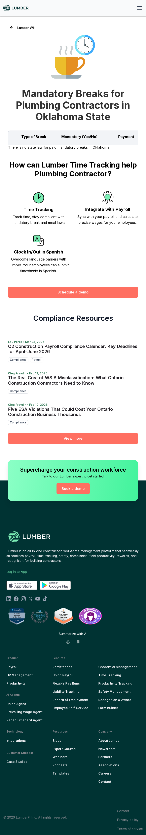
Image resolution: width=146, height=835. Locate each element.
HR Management (19, 675)
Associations (108, 765)
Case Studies (16, 762)
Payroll (11, 667)
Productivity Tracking (115, 683)
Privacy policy (128, 820)
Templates (60, 773)
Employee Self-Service (70, 708)
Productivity (16, 683)
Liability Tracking (65, 692)
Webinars (60, 757)
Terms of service (130, 829)
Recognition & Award (114, 700)
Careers (104, 773)
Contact (104, 782)
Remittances (62, 667)
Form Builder (108, 708)
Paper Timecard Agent (24, 720)
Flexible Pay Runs (66, 683)
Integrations (16, 741)
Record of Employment (70, 700)
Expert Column (64, 749)
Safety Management (114, 692)
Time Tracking (109, 675)
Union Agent (16, 704)
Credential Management (117, 667)
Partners (105, 757)
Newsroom (106, 749)
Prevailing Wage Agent (24, 712)
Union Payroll (62, 675)
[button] (139, 8)
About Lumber (109, 741)
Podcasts (59, 765)
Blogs (56, 741)
